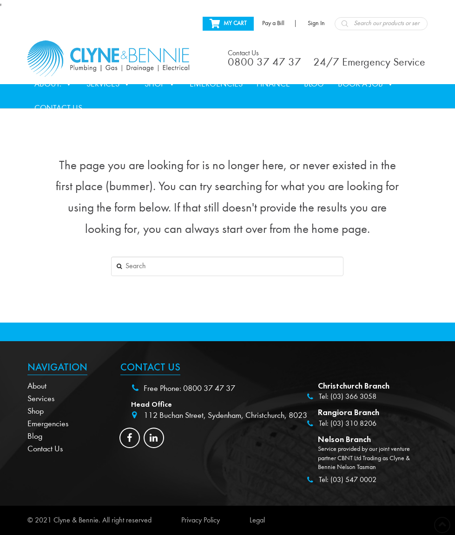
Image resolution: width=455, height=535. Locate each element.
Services (108, 84)
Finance (273, 84)
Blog (314, 84)
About (36, 386)
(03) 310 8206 (353, 423)
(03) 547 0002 (353, 480)
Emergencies (216, 84)
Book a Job (366, 84)
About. (53, 84)
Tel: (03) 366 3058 (347, 396)
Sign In (316, 23)
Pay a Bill (273, 23)
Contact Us (58, 108)
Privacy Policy (200, 520)
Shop (160, 84)
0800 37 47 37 (209, 388)
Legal (257, 520)
